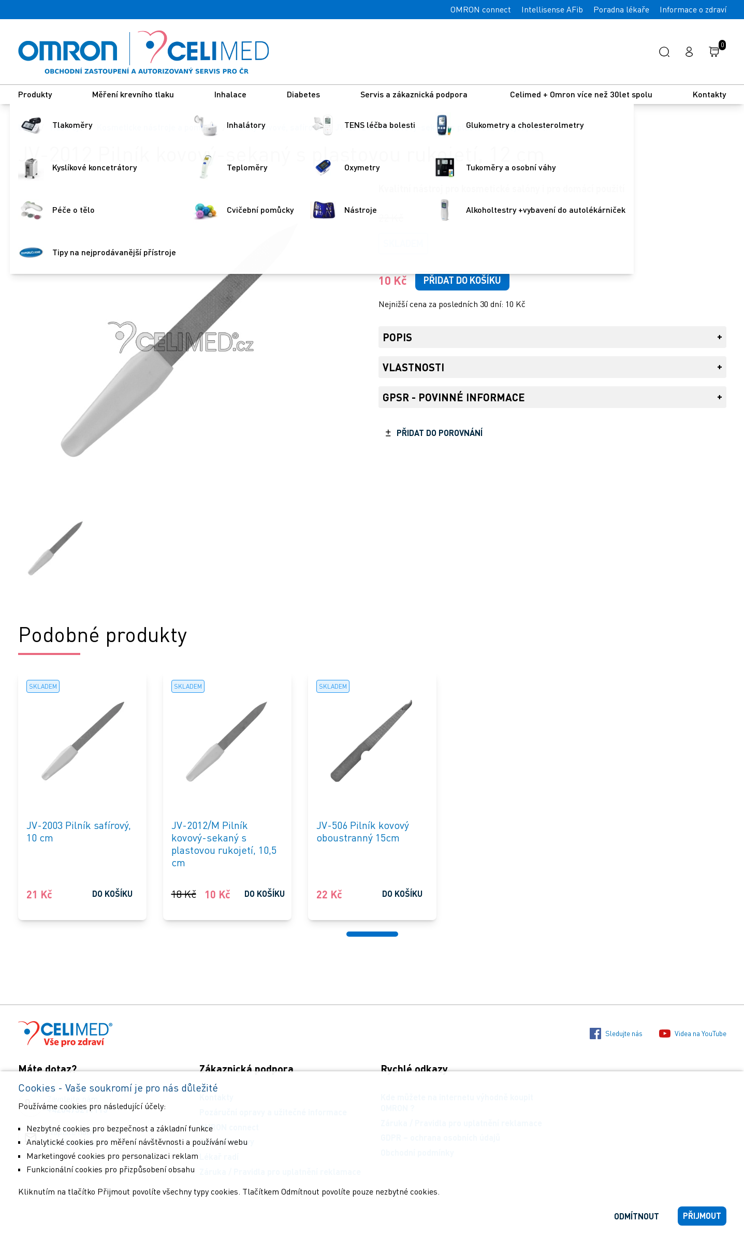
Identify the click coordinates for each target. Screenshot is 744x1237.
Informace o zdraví (693, 9)
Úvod (27, 127)
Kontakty (709, 94)
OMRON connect (480, 9)
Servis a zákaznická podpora (415, 94)
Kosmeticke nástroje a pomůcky (157, 127)
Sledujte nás (616, 1033)
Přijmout (702, 1215)
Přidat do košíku (462, 280)
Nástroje (66, 127)
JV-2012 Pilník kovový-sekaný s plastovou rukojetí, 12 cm (444, 127)
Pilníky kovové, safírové (277, 127)
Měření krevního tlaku (133, 94)
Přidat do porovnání (440, 433)
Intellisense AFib (552, 9)
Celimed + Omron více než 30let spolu (581, 94)
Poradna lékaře (621, 9)
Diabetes (303, 94)
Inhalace (230, 94)
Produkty (35, 94)
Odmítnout (636, 1216)
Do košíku (112, 893)
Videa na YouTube (692, 1033)
